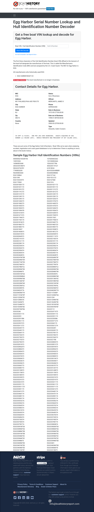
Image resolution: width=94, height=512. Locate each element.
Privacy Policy (22, 484)
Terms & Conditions (36, 484)
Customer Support (51, 484)
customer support (58, 495)
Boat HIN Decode (22, 50)
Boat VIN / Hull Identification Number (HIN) (30, 46)
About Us (63, 484)
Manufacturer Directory (26, 487)
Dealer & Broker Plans (48, 487)
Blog (37, 487)
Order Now (50, 8)
